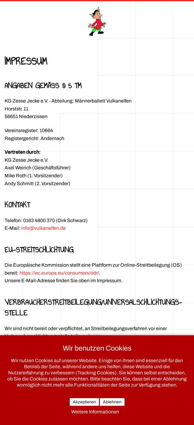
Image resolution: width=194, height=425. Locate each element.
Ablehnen (112, 402)
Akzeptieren (84, 402)
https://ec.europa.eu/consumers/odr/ (59, 273)
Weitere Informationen (95, 411)
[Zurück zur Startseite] (97, 21)
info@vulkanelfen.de (43, 228)
